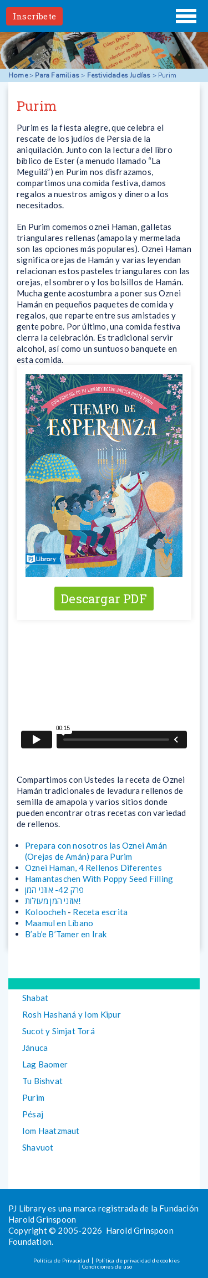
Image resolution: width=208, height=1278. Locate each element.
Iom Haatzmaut (51, 1131)
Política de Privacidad (61, 1260)
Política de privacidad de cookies (137, 1260)
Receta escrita (100, 912)
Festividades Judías (119, 75)
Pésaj (32, 1114)
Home (18, 75)
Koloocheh (45, 912)
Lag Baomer (45, 1064)
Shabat (35, 998)
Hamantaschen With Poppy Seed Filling (99, 879)
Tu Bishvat (42, 1081)
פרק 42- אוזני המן (54, 890)
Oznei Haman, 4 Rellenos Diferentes (93, 867)
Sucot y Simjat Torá (58, 1031)
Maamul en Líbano (59, 923)
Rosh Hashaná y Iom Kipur (71, 1014)
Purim (33, 1097)
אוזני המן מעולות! (53, 901)
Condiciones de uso (107, 1266)
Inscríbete (34, 16)
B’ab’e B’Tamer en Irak (65, 934)
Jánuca (35, 1048)
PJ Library (104, 16)
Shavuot (37, 1147)
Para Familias (57, 75)
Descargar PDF (104, 599)
